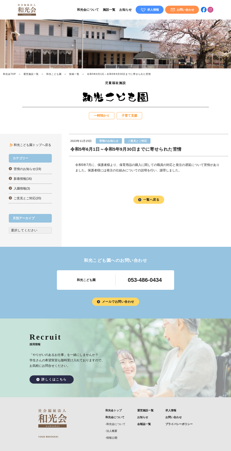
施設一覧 (109, 9)
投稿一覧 (74, 74)
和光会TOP (9, 74)
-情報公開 (111, 437)
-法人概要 (111, 430)
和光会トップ (113, 410)
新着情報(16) (23, 178)
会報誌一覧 (144, 424)
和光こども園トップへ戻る (32, 145)
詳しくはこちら (54, 379)
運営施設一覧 (31, 74)
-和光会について (115, 424)
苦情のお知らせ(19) (27, 169)
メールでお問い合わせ (118, 301)
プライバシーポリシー (179, 424)
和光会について (88, 9)
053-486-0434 (145, 280)
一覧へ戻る (151, 199)
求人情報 (170, 410)
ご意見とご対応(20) (27, 198)
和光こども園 (54, 74)
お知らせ (125, 9)
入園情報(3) (22, 188)
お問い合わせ (173, 417)
